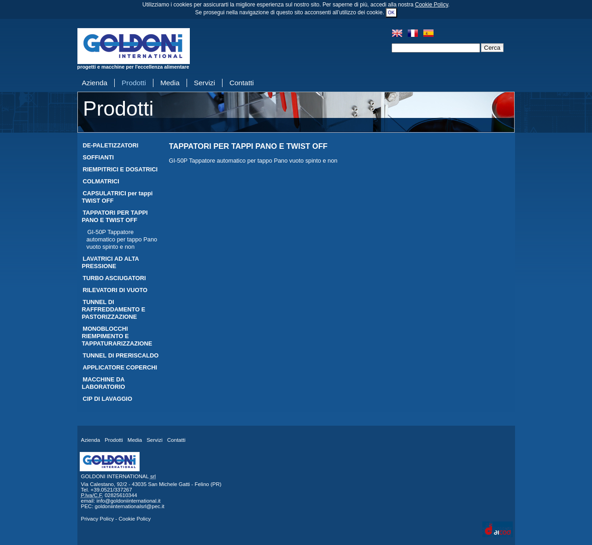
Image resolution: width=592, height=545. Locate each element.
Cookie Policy (431, 4)
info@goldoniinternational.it (128, 501)
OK (391, 12)
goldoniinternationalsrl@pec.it (129, 506)
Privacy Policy (97, 519)
